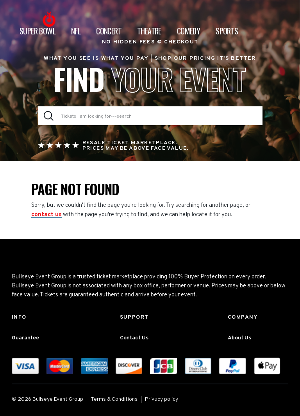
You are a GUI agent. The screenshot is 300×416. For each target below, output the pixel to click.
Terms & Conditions (114, 399)
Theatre (149, 31)
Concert (108, 31)
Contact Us (134, 338)
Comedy (188, 31)
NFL (75, 31)
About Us (239, 338)
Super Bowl (37, 31)
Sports (227, 31)
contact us (46, 215)
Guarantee (25, 338)
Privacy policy (161, 399)
